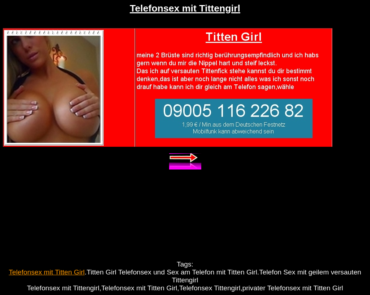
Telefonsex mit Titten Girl (47, 272)
